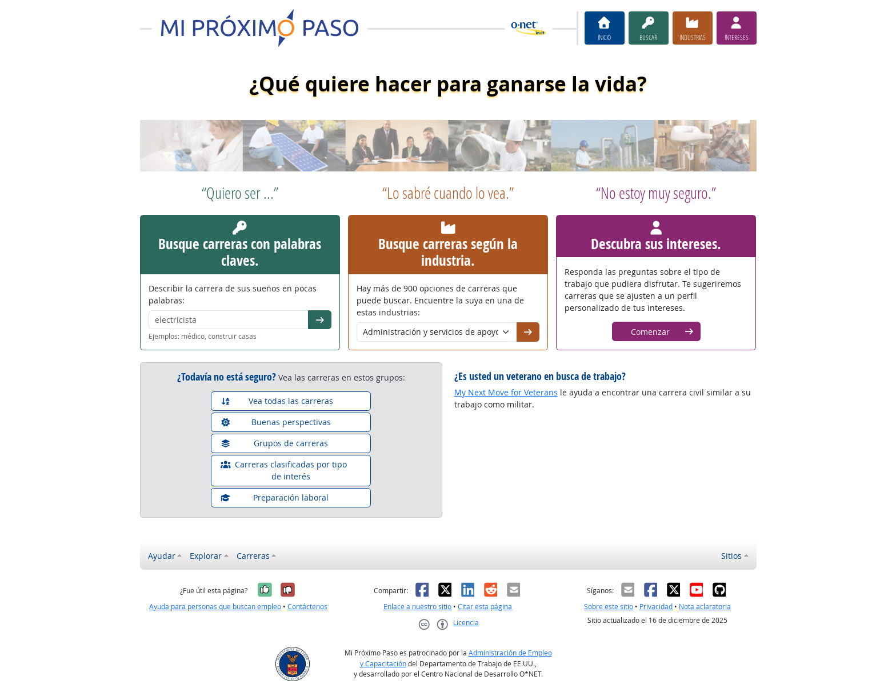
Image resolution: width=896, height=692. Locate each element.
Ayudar (161, 555)
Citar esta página (485, 606)
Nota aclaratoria (705, 606)
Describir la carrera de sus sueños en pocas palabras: (233, 294)
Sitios (731, 555)
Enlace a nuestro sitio (417, 606)
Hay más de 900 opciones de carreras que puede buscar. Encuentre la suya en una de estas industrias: (440, 300)
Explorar (206, 555)
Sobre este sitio (608, 606)
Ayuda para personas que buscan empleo (215, 606)
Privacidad (656, 606)
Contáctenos (307, 606)
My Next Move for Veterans (506, 392)
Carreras (253, 555)
